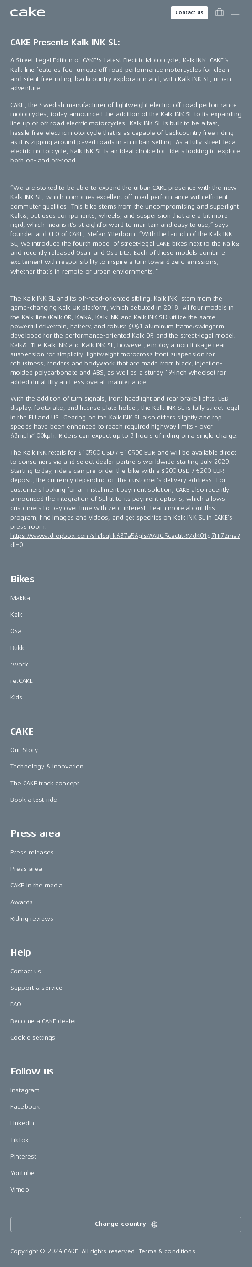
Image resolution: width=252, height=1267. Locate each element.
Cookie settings (32, 1037)
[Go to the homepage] (27, 12)
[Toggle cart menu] (219, 13)
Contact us (189, 13)
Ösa (15, 631)
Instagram (25, 1090)
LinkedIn (22, 1123)
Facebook (25, 1106)
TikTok (19, 1140)
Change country (127, 1224)
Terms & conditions (167, 1251)
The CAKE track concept (44, 783)
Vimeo (19, 1189)
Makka (20, 598)
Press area (26, 868)
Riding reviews (31, 918)
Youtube (22, 1173)
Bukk (17, 647)
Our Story (24, 749)
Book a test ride (33, 799)
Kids (16, 697)
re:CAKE (21, 680)
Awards (21, 902)
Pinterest (23, 1156)
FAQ (15, 1004)
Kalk (16, 614)
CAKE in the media (36, 885)
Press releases (32, 852)
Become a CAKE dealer (43, 1021)
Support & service (36, 987)
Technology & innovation (47, 766)
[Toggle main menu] (235, 13)
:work (19, 664)
